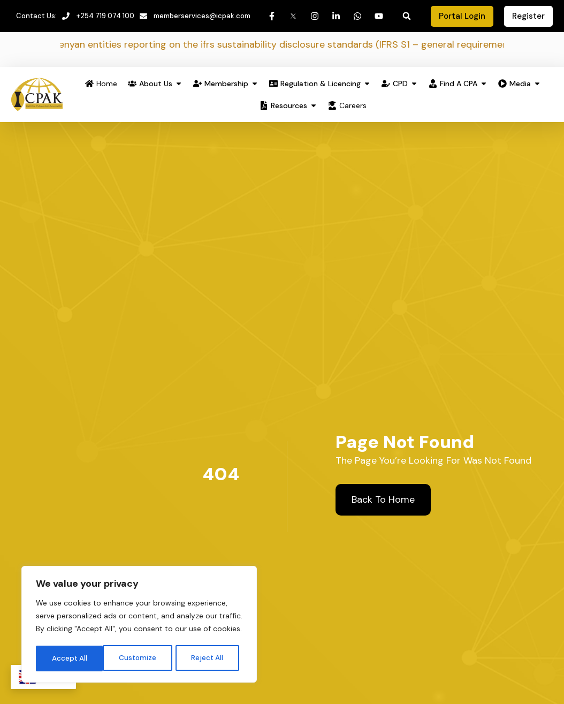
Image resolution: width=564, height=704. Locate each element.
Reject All (140, 657)
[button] (407, 17)
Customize (70, 657)
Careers (353, 106)
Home (106, 84)
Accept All (209, 657)
